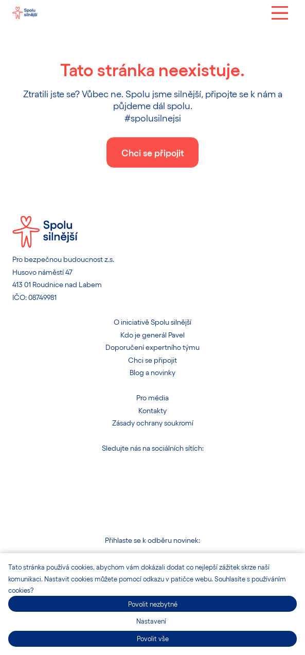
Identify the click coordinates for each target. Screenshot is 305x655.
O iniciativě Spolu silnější (152, 321)
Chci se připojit (152, 360)
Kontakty (152, 410)
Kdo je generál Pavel (152, 334)
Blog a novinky (152, 372)
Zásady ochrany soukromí (152, 422)
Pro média (152, 397)
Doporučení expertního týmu (152, 347)
